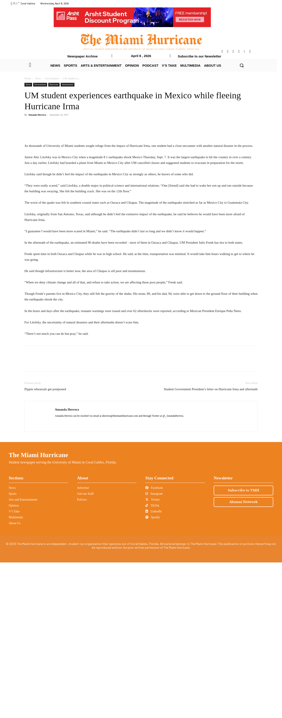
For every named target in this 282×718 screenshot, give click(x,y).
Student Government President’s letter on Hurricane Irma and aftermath (211, 544)
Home (27, 78)
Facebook (154, 643)
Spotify (152, 673)
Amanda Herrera (37, 114)
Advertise (83, 643)
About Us (15, 678)
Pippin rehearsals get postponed (45, 544)
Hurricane (54, 84)
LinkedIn (153, 667)
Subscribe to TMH (243, 646)
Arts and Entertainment (23, 655)
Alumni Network (243, 657)
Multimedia (16, 673)
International (67, 84)
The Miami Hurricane (38, 610)
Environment (52, 78)
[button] (241, 65)
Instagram (154, 649)
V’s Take (14, 667)
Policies (82, 655)
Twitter (152, 655)
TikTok (152, 661)
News (38, 78)
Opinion (14, 661)
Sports (13, 649)
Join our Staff (85, 649)
